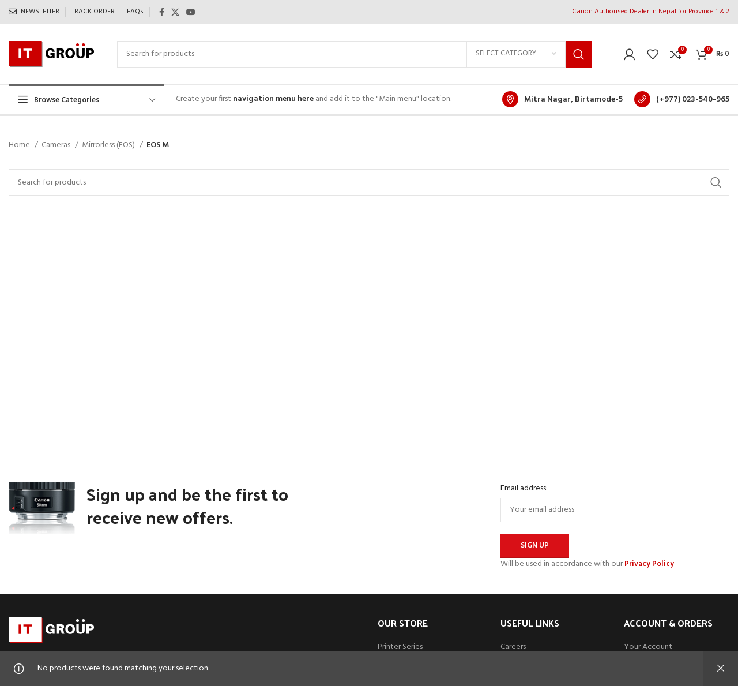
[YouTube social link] (191, 12)
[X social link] (175, 12)
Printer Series (400, 647)
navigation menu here (273, 99)
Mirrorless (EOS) (109, 145)
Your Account (648, 647)
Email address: (524, 488)
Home (20, 145)
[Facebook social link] (162, 12)
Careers (513, 647)
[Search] (354, 54)
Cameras (57, 145)
